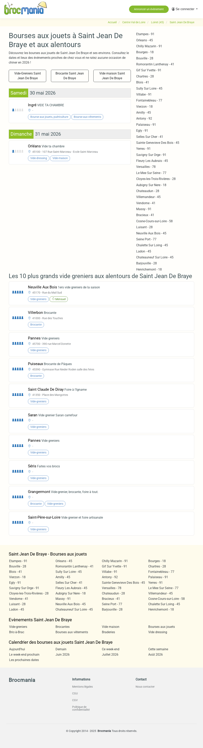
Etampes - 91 (145, 34)
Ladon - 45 (143, 251)
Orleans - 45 (144, 40)
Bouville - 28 (144, 58)
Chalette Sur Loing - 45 (152, 245)
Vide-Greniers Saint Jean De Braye (27, 76)
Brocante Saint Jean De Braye (70, 76)
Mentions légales (82, 686)
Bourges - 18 (145, 52)
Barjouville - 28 (146, 263)
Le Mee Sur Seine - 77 (151, 173)
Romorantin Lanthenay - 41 (155, 64)
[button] (185, 9)
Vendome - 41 (145, 203)
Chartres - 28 (145, 76)
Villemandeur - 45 (148, 197)
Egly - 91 (142, 130)
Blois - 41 (142, 82)
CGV (75, 700)
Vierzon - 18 (144, 106)
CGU (75, 693)
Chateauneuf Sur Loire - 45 (154, 257)
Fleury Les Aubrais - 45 (152, 161)
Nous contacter (145, 686)
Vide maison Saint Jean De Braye (112, 76)
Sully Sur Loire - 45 (149, 88)
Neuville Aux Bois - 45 (151, 233)
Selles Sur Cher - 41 (149, 137)
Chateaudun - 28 (147, 191)
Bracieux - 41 (145, 215)
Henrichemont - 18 (149, 269)
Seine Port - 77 (146, 239)
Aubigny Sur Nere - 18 (151, 185)
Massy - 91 (143, 209)
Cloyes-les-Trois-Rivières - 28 (156, 179)
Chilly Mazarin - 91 (149, 46)
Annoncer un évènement (149, 9)
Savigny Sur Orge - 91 (151, 155)
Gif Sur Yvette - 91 (148, 70)
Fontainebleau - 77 (149, 100)
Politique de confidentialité (81, 708)
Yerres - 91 (143, 149)
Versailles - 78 (146, 167)
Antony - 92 (144, 118)
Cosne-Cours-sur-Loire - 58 (154, 221)
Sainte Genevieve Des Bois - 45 (157, 143)
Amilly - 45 (143, 112)
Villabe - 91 (144, 94)
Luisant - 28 (144, 227)
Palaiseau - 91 (146, 125)
